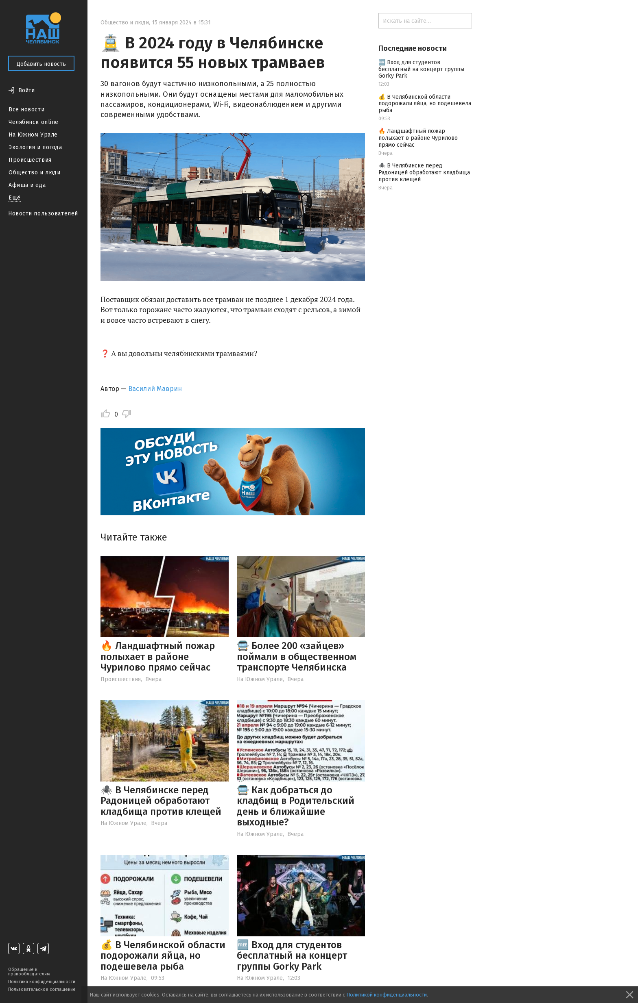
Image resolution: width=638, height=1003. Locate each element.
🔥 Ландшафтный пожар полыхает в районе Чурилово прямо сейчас (158, 656)
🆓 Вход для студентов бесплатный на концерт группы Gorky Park (292, 955)
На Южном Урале (33, 134)
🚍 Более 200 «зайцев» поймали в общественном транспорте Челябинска (296, 656)
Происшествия (30, 159)
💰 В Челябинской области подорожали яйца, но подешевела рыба (163, 955)
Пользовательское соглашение (42, 989)
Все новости (26, 109)
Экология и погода (35, 147)
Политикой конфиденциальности (386, 995)
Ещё (15, 197)
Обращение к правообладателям (29, 971)
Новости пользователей (43, 213)
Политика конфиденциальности (41, 981)
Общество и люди (34, 172)
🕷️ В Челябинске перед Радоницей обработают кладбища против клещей (161, 800)
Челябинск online (34, 122)
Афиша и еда (27, 185)
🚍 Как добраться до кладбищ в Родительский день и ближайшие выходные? (295, 806)
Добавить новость (41, 64)
